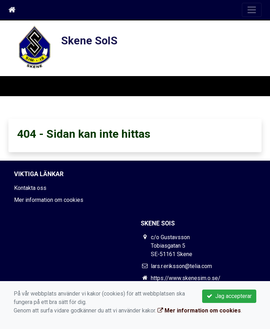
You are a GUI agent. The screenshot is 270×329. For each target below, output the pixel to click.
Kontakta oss (30, 188)
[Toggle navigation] (252, 10)
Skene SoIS (89, 40)
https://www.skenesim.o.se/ (185, 278)
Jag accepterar (229, 296)
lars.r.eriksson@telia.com (181, 266)
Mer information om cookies (48, 200)
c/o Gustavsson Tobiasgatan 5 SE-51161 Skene (171, 245)
